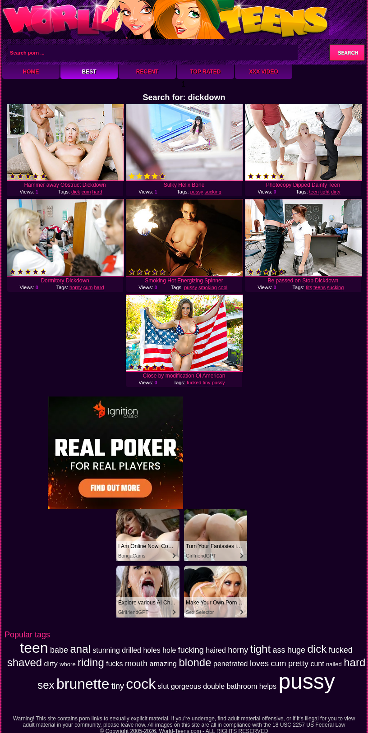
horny (75, 287)
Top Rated (205, 72)
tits (309, 287)
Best (89, 72)
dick (75, 191)
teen (314, 191)
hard (97, 191)
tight (325, 191)
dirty (335, 191)
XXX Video (263, 72)
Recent (147, 72)
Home (31, 72)
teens (319, 287)
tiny (206, 382)
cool (222, 287)
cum (86, 191)
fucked (194, 382)
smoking (207, 287)
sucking (212, 191)
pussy (196, 191)
